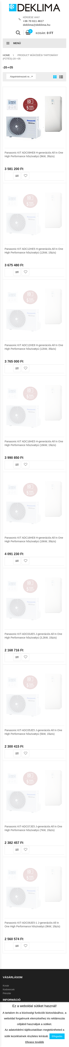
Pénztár (7, 519)
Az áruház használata (14, 533)
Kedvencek (9, 515)
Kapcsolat (8, 567)
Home (6, 55)
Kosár (6, 511)
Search (18, 33)
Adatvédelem (10, 564)
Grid (55, 77)
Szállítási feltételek (13, 537)
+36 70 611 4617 (33, 21)
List (60, 77)
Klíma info (8, 541)
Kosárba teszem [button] (8, 176)
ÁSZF (6, 560)
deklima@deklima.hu (36, 24)
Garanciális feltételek (14, 545)
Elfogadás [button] (57, 1036)
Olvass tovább (34, 1042)
